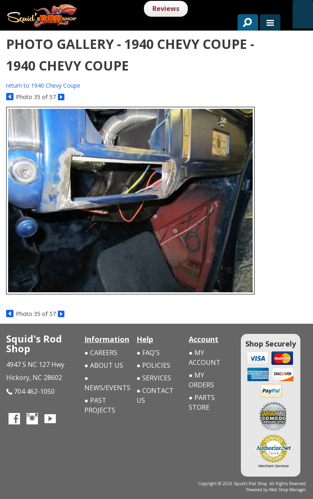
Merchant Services (273, 466)
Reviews (165, 8)
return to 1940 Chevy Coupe (43, 85)
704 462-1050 (30, 391)
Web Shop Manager (287, 489)
